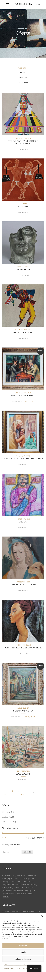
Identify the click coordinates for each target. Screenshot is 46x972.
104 (6, 795)
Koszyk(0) (35, 4)
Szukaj (27, 852)
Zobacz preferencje (23, 959)
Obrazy (23, 78)
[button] (42, 916)
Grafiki (23, 73)
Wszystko (23, 68)
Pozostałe (23, 83)
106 (23, 795)
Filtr (4, 837)
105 (14, 795)
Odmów (23, 952)
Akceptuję (23, 945)
